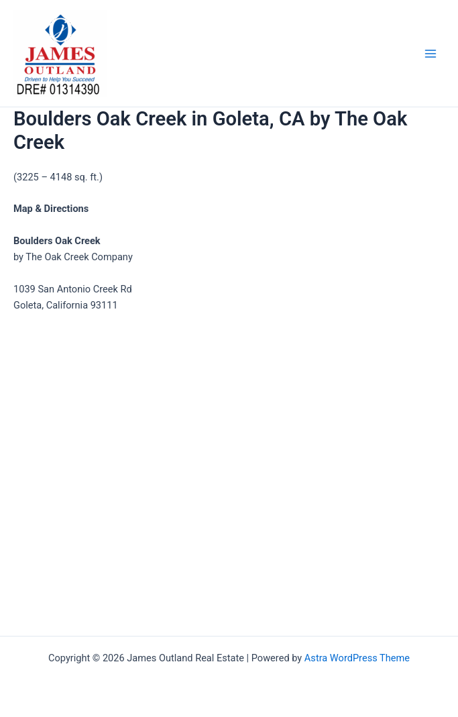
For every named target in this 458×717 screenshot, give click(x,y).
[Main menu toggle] (430, 54)
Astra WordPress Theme (357, 658)
